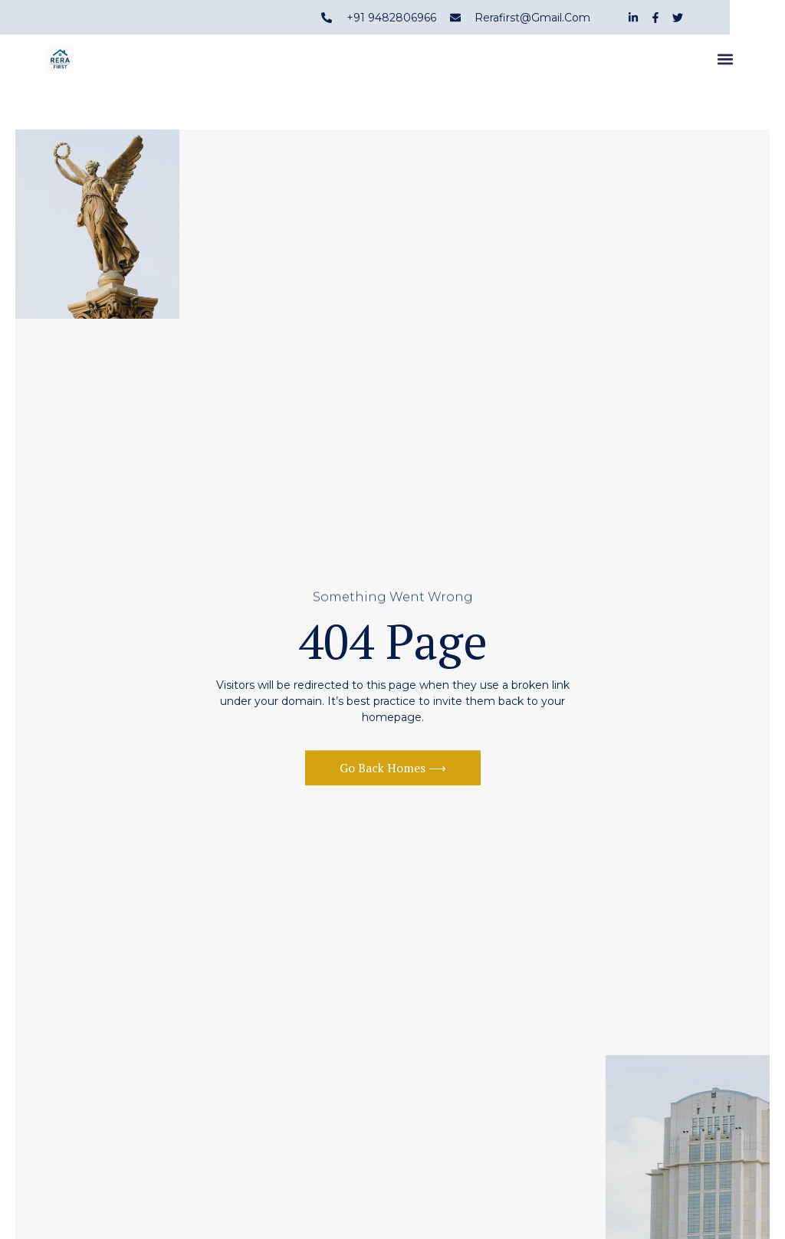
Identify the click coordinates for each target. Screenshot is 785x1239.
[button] (725, 61)
